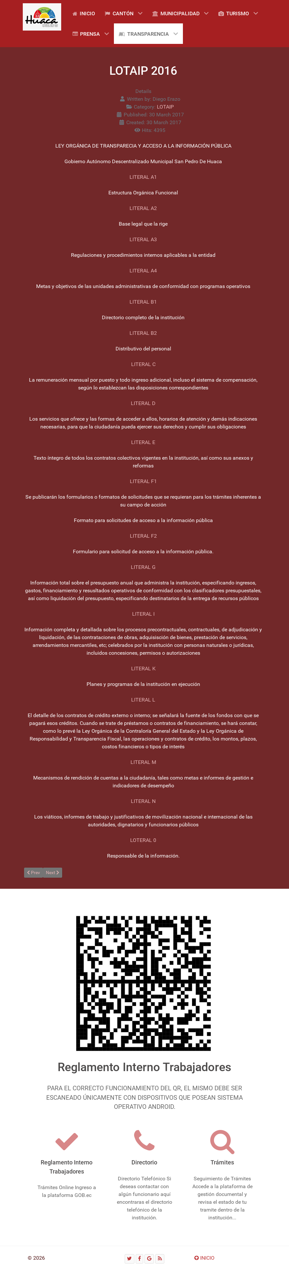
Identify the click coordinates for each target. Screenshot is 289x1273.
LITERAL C (143, 364)
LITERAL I (143, 614)
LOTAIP (165, 107)
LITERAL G (143, 567)
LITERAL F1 (143, 481)
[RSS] (159, 1259)
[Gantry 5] (42, 17)
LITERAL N (143, 801)
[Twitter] (129, 1259)
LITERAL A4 (143, 271)
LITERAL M (143, 762)
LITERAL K (143, 668)
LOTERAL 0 (143, 840)
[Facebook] (140, 1259)
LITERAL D (143, 403)
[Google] (149, 1259)
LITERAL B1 (143, 302)
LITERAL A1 (143, 177)
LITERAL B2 (143, 333)
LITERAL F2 (143, 536)
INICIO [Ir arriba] (204, 1258)
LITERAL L (143, 700)
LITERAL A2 (143, 208)
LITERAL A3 (143, 239)
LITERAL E (143, 442)
